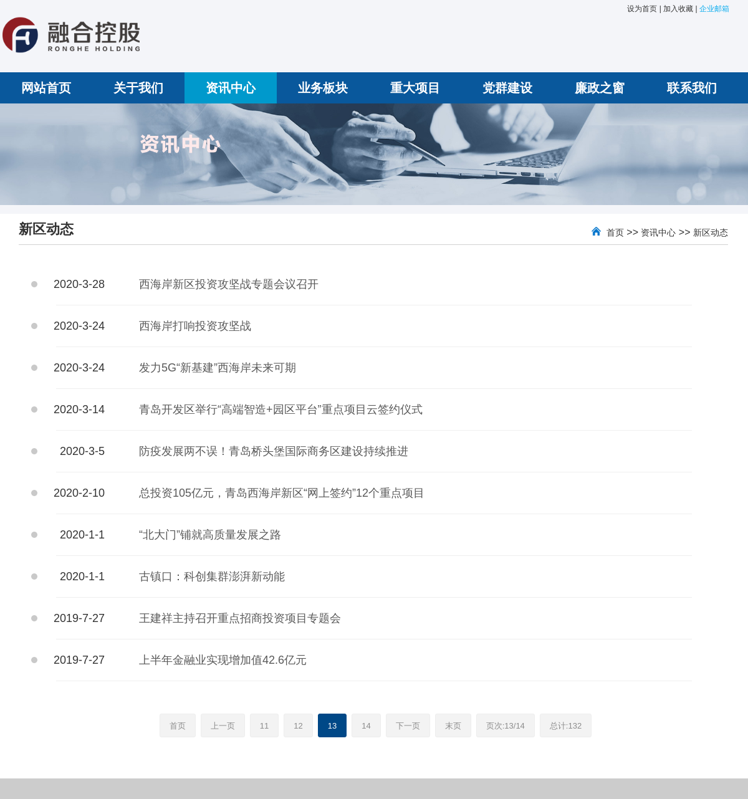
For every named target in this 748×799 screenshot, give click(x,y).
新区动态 (710, 232)
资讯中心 (231, 88)
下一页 (408, 725)
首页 (615, 232)
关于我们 (138, 88)
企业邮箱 (714, 8)
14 (366, 725)
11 (264, 725)
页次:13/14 (505, 725)
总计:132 (566, 725)
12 (298, 725)
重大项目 (415, 88)
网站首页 (46, 88)
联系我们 (692, 88)
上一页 (223, 725)
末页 (453, 725)
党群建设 (507, 88)
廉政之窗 (600, 88)
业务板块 (323, 88)
